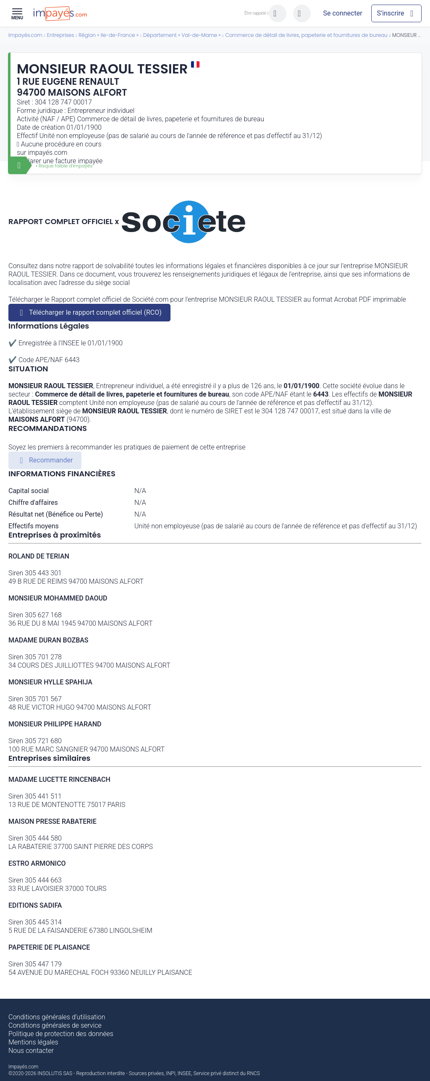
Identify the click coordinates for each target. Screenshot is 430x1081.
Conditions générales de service (55, 1025)
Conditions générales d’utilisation (56, 1017)
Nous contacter (31, 1051)
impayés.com (47, 153)
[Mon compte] (342, 13)
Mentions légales (33, 1042)
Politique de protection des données (60, 1034)
